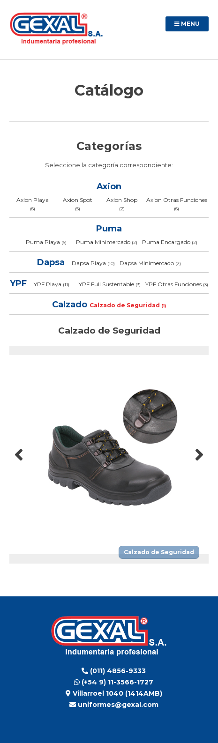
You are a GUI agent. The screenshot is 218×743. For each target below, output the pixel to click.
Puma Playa (46, 241)
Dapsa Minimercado (150, 263)
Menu (187, 23)
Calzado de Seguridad (128, 305)
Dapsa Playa (93, 263)
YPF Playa (51, 284)
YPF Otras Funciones (176, 284)
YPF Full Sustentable (110, 284)
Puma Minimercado (106, 241)
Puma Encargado (169, 241)
